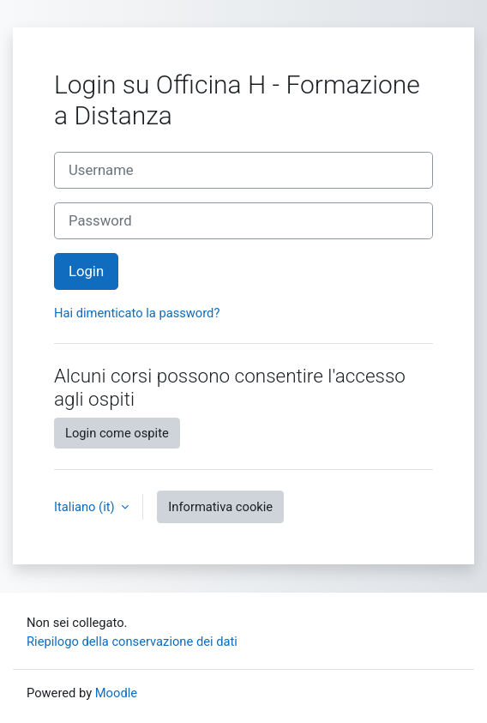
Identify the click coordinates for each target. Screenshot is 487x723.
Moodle (116, 693)
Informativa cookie (220, 507)
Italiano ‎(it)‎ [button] (85, 507)
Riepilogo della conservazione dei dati (132, 641)
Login (86, 271)
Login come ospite (117, 433)
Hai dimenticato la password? (136, 313)
